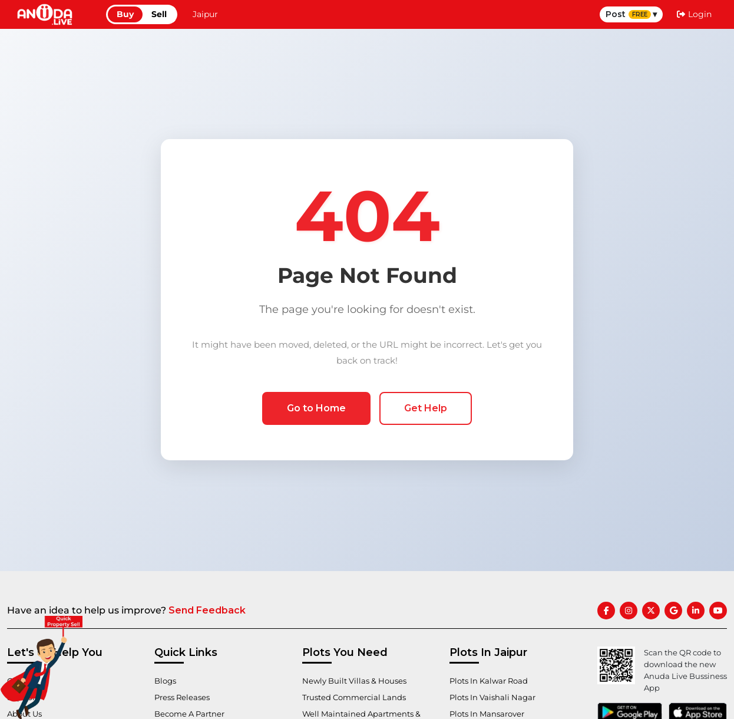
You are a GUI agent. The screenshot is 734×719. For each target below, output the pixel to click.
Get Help (425, 408)
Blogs (166, 680)
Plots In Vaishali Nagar (495, 697)
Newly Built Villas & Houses (358, 680)
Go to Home (316, 408)
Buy (125, 14)
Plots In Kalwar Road (492, 680)
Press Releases (184, 697)
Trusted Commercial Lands (358, 697)
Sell (159, 14)
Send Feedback (207, 610)
